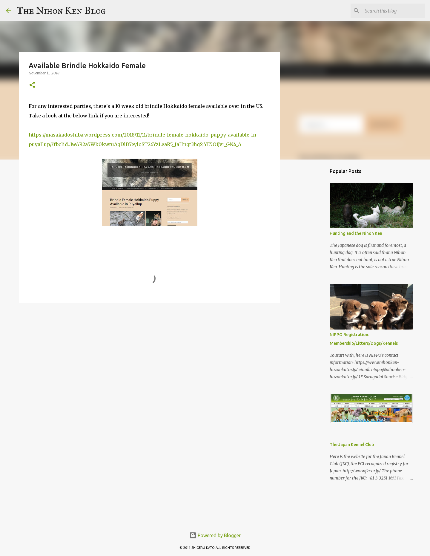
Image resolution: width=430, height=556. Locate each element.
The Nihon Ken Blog (61, 10)
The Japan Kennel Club (352, 444)
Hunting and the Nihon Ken (356, 233)
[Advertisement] (310, 258)
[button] (32, 85)
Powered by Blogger (215, 535)
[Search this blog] (394, 11)
